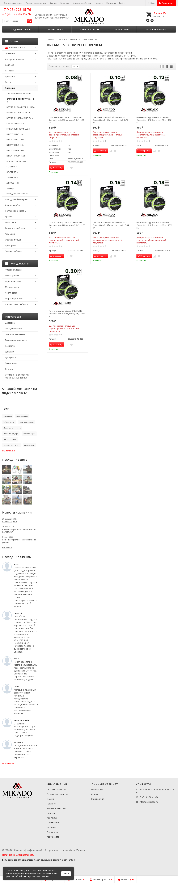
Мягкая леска (29, 445)
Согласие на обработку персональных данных (17, 376)
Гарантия (64, 3)
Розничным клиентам (36, 3)
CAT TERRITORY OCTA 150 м (19, 93)
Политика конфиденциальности (18, 854)
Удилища (9, 64)
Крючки (9, 216)
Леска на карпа (29, 433)
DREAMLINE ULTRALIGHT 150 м (20, 118)
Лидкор (10, 188)
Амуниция (10, 234)
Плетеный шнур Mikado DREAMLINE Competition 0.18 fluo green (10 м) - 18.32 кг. (154, 225)
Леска (8, 82)
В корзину (56, 167)
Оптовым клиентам (13, 3)
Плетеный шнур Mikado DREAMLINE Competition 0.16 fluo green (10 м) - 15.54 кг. (111, 225)
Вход (151, 3)
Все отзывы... (9, 763)
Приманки (10, 76)
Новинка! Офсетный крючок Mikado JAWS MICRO (19, 530)
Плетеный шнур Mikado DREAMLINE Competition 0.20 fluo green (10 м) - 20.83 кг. (67, 314)
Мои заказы (97, 789)
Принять (66, 873)
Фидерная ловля (20, 29)
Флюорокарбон (13, 205)
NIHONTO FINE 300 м (15, 150)
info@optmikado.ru (149, 801)
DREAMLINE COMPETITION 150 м (21, 107)
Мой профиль (98, 799)
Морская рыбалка (156, 29)
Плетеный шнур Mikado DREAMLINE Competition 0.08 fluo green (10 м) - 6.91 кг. (66, 120)
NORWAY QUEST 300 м (16, 161)
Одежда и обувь (13, 239)
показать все (8, 450)
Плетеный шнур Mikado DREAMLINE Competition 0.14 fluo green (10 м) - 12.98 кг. (67, 225)
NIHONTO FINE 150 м (15, 145)
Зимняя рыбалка (13, 251)
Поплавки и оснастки (15, 210)
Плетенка (10, 88)
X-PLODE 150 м (13, 182)
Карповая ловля (89, 29)
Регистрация (166, 3)
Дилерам (9, 351)
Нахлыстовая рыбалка (16, 304)
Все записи (7, 547)
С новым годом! (9, 521)
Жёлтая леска (9, 422)
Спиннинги (10, 53)
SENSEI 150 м (12, 177)
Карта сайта (53, 836)
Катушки (9, 70)
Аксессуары (11, 222)
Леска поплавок (10, 439)
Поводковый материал (17, 193)
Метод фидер (12, 287)
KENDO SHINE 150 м (15, 123)
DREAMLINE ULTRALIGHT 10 (18, 112)
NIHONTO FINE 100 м (15, 139)
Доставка (10, 322)
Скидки (53, 3)
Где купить (10, 357)
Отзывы (9, 369)
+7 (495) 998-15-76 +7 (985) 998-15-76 (16, 11)
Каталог (12, 41)
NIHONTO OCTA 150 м (16, 155)
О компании (11, 363)
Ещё (122, 3)
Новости (99, 3)
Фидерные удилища (15, 59)
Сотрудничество (13, 328)
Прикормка (10, 245)
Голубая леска (22, 416)
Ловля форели (55, 29)
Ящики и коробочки (15, 228)
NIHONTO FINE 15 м (15, 134)
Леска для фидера (11, 433)
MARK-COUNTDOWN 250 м (18, 128)
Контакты (111, 3)
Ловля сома (122, 29)
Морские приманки (12, 445)
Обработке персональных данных (32, 876)
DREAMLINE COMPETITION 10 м (20, 100)
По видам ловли (17, 263)
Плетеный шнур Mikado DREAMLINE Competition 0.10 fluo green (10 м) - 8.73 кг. (110, 120)
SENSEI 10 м (12, 166)
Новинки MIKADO (15, 47)
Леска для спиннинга (12, 428)
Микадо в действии (82, 3)
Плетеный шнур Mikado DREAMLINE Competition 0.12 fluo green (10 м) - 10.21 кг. (154, 120)
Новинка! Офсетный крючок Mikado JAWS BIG (19, 541)
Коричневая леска (26, 422)
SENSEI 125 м (12, 172)
